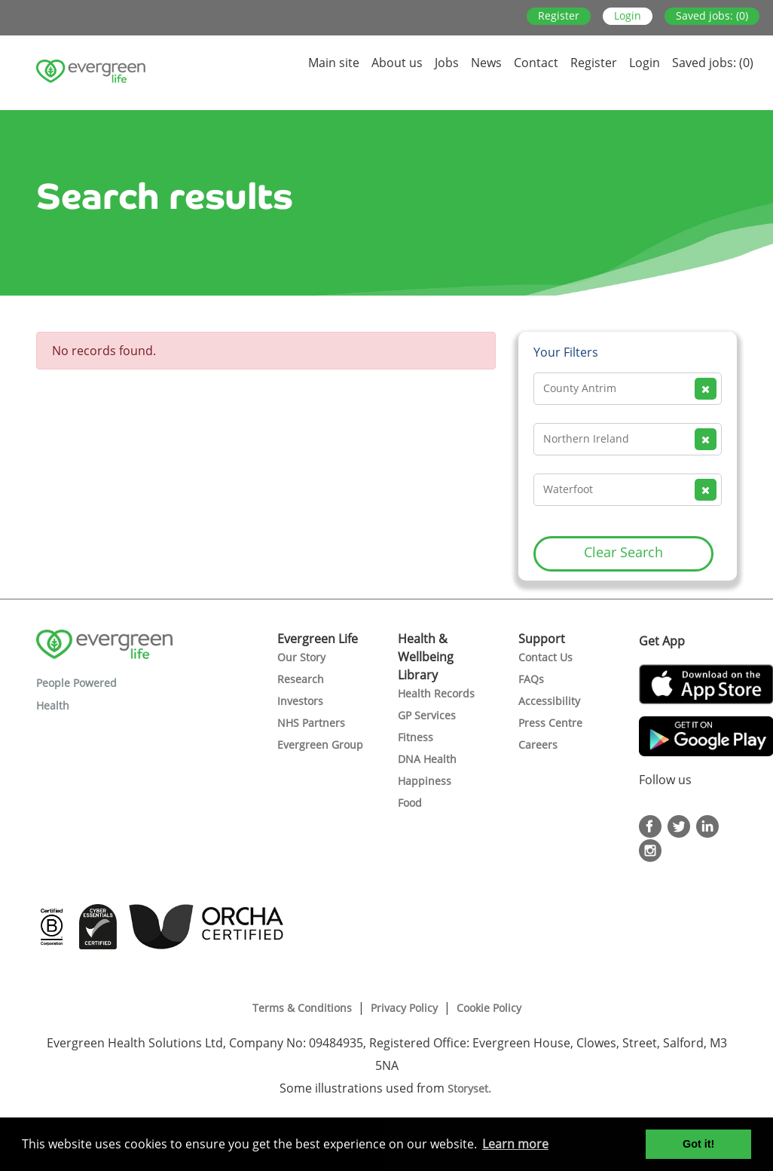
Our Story (301, 657)
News (486, 62)
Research (300, 679)
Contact (536, 62)
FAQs (531, 679)
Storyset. (471, 1088)
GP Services (427, 715)
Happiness (424, 781)
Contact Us (545, 657)
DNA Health (427, 759)
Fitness (415, 737)
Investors (300, 701)
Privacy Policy (404, 1008)
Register (558, 15)
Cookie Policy (489, 1008)
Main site (333, 62)
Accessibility (549, 701)
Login (627, 15)
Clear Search (623, 552)
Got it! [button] (698, 1144)
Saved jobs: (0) (712, 15)
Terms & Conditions (302, 1008)
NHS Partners (311, 723)
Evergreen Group (320, 744)
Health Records (436, 693)
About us (397, 62)
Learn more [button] (515, 1144)
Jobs (447, 62)
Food (410, 802)
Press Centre (550, 723)
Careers (538, 744)
